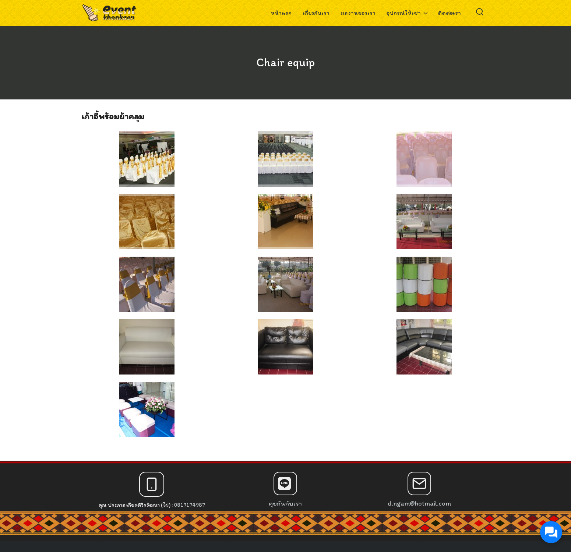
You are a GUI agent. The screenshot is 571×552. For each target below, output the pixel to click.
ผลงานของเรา (358, 12)
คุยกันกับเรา (285, 503)
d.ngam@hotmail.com (419, 503)
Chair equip (285, 62)
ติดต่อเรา (449, 12)
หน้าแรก (281, 12)
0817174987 (189, 505)
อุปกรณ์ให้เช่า (404, 12)
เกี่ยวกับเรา (316, 12)
